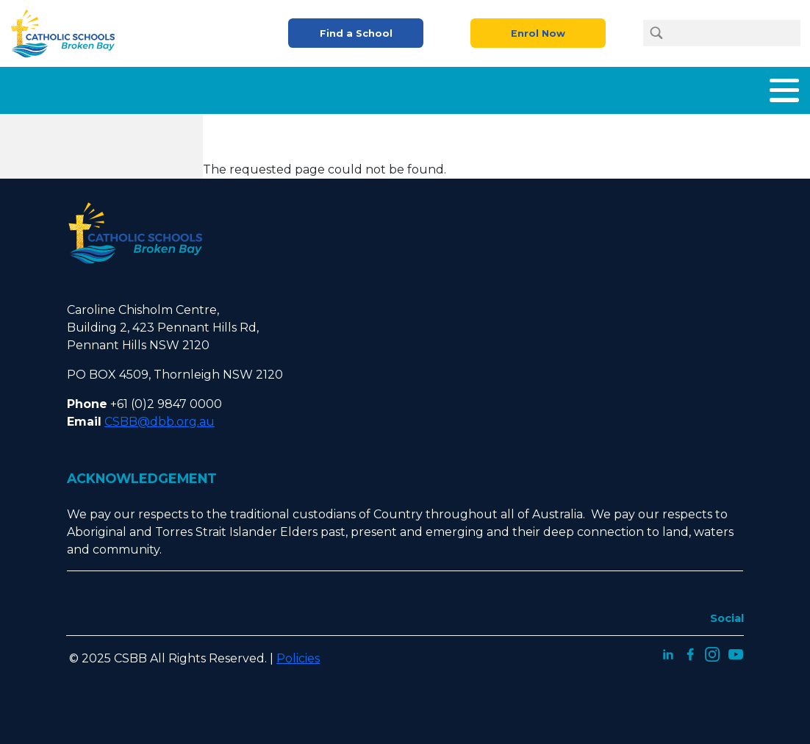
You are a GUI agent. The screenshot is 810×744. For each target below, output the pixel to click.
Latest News (674, 87)
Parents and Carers (490, 87)
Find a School (356, 33)
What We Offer (277, 87)
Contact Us (766, 87)
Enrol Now (538, 33)
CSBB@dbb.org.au (159, 416)
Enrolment (378, 87)
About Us (181, 87)
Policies (298, 652)
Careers (592, 87)
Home (112, 87)
